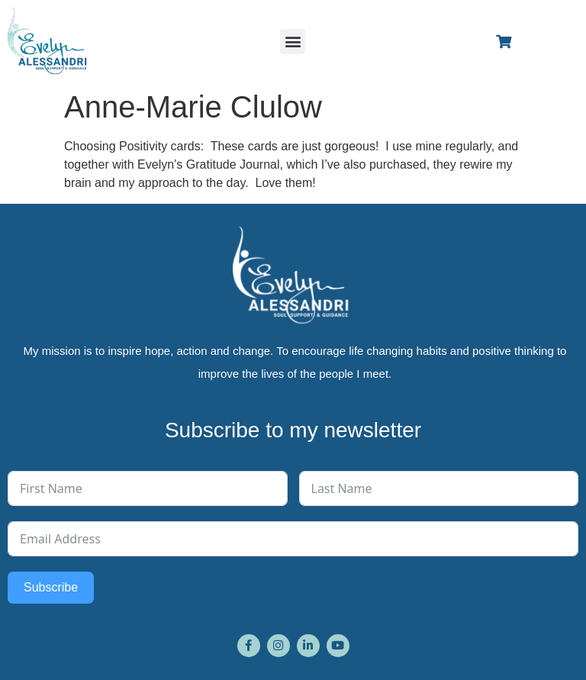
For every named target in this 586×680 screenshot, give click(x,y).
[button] (292, 41)
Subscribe (51, 587)
